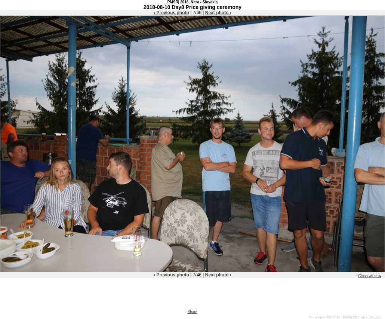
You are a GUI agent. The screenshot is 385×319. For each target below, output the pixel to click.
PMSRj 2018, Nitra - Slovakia (361, 317)
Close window (369, 276)
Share (193, 312)
